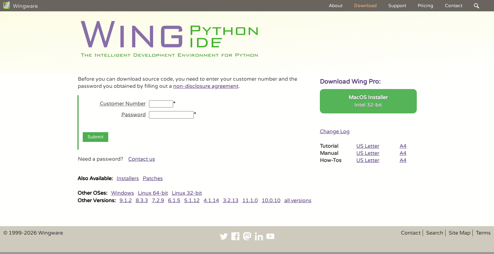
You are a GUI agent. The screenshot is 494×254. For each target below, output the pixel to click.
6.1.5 (174, 200)
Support (397, 5)
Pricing (425, 5)
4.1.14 (211, 200)
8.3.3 (142, 200)
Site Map (459, 233)
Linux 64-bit (153, 193)
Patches (153, 178)
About (335, 5)
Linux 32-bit (187, 193)
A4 (403, 146)
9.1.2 (126, 200)
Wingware (25, 6)
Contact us (141, 159)
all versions (297, 200)
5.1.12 (192, 200)
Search (434, 233)
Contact (453, 5)
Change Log (335, 131)
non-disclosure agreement (205, 86)
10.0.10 (271, 200)
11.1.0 (250, 200)
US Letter (367, 146)
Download (365, 5)
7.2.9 (158, 200)
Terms (483, 233)
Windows (122, 193)
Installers (128, 178)
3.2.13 (230, 200)
